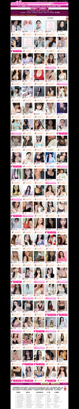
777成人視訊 (39, 397)
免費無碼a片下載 (58, 401)
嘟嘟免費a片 (57, 398)
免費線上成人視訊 (40, 404)
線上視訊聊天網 (20, 405)
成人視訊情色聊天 (40, 396)
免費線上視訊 (29, 405)
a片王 (48, 403)
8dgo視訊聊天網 (20, 396)
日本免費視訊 (29, 396)
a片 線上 (56, 403)
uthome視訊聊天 (20, 394)
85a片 (55, 404)
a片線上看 (49, 400)
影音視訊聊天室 (20, 403)
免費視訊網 (28, 397)
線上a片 (48, 405)
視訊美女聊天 (20, 401)
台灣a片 (48, 397)
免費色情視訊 (26, 383)
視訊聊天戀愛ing (20, 400)
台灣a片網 (56, 407)
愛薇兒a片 (56, 400)
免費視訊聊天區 (20, 397)
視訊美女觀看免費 (30, 404)
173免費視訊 (28, 403)
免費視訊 (20, 31)
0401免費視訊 (29, 407)
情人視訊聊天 (20, 407)
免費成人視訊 (29, 400)
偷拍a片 (56, 394)
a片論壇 (48, 396)
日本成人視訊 (39, 398)
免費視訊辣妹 (29, 394)
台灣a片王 (49, 407)
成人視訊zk (38, 403)
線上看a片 (49, 394)
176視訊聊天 (19, 404)
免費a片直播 (57, 405)
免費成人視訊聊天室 (40, 394)
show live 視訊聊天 (21, 398)
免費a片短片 (57, 396)
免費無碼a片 (49, 398)
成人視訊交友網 (39, 405)
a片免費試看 (57, 397)
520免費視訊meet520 (30, 401)
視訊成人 (38, 400)
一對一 (66, 31)
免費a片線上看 (50, 404)
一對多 (20, 130)
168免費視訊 (28, 398)
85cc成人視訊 (39, 401)
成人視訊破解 (39, 407)
